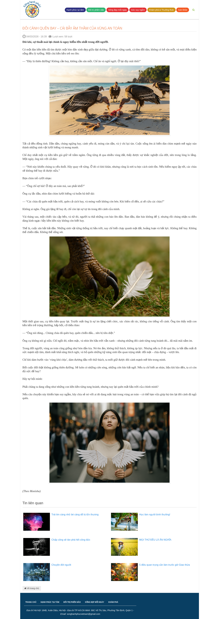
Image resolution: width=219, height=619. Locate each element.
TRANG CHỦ (30, 602)
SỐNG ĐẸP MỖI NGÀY (94, 602)
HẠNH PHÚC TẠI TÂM (50, 602)
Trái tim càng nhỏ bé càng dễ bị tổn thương (75, 514)
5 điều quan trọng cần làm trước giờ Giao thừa (164, 565)
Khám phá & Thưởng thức (161, 10)
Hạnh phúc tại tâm (75, 10)
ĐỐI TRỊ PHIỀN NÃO (72, 602)
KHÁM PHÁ (113, 602)
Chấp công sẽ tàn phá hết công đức (70, 539)
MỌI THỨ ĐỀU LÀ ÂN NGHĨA (155, 539)
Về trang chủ (31, 588)
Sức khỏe (182, 10)
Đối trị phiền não (96, 10)
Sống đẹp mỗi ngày (117, 10)
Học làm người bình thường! (154, 514)
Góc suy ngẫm (138, 10)
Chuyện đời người (61, 565)
